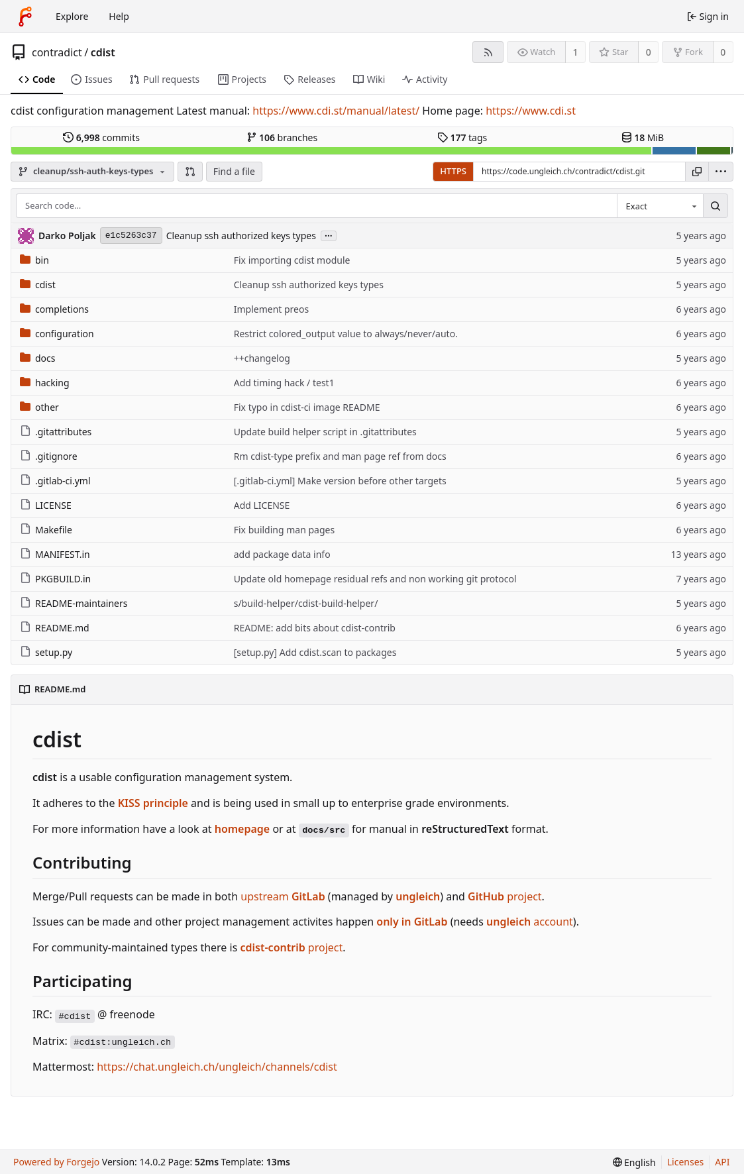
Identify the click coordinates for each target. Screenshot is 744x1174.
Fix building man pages (284, 529)
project (505, 896)
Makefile (46, 529)
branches (282, 137)
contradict (57, 52)
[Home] (25, 16)
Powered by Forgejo (56, 1161)
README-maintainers (73, 603)
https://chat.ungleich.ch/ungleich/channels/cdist (217, 1066)
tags (462, 137)
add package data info (282, 554)
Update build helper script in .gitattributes (325, 431)
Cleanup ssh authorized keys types (241, 235)
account (529, 921)
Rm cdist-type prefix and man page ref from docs (340, 456)
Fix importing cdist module (292, 260)
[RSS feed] (488, 52)
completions (54, 309)
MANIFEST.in (55, 554)
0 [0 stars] (648, 52)
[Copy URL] (697, 172)
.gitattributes (55, 431)
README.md (54, 627)
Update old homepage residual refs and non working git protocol (375, 578)
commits (101, 137)
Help (119, 16)
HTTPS (453, 171)
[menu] (720, 172)
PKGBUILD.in (55, 578)
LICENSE (46, 505)
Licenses (685, 1161)
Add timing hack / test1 (284, 382)
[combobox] (660, 206)
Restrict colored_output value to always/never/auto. (346, 333)
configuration (57, 333)
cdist (103, 52)
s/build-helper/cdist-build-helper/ (306, 603)
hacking (45, 382)
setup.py (46, 652)
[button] (190, 172)
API (722, 1161)
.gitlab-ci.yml (55, 480)
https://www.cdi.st (531, 110)
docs (38, 358)
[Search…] (715, 206)
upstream (282, 896)
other (39, 407)
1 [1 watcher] (575, 52)
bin (34, 260)
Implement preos (271, 309)
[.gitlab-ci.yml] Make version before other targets (340, 480)
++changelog (262, 358)
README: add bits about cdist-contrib (315, 627)
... (329, 235)
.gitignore (49, 456)
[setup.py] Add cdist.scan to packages (315, 652)
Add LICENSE (262, 505)
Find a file (234, 171)
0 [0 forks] (722, 52)
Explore (72, 16)
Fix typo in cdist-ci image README (307, 407)
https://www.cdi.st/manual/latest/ (335, 110)
